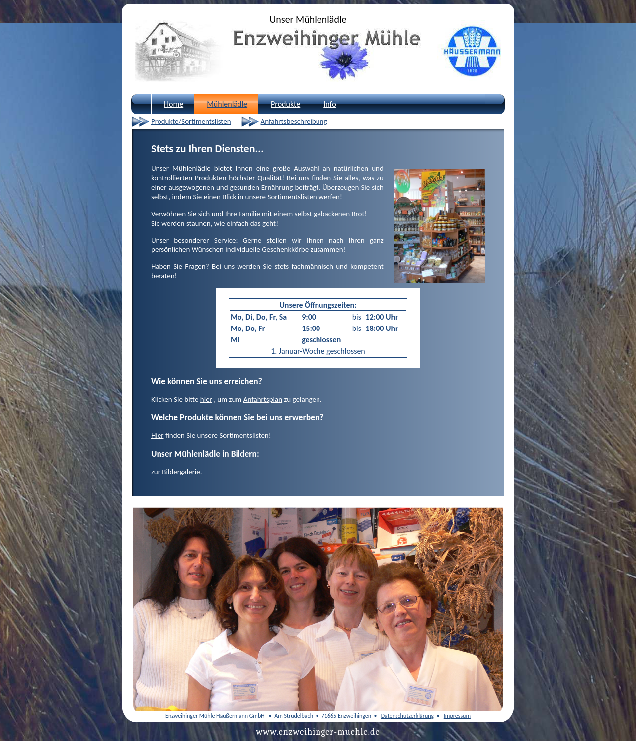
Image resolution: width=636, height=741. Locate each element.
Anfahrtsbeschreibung (294, 121)
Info (329, 104)
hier (206, 399)
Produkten (210, 177)
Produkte (285, 104)
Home (173, 104)
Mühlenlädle (227, 104)
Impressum (457, 715)
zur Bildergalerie (175, 471)
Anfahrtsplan (262, 399)
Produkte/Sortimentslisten (191, 121)
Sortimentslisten (292, 196)
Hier (157, 435)
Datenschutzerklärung (407, 715)
